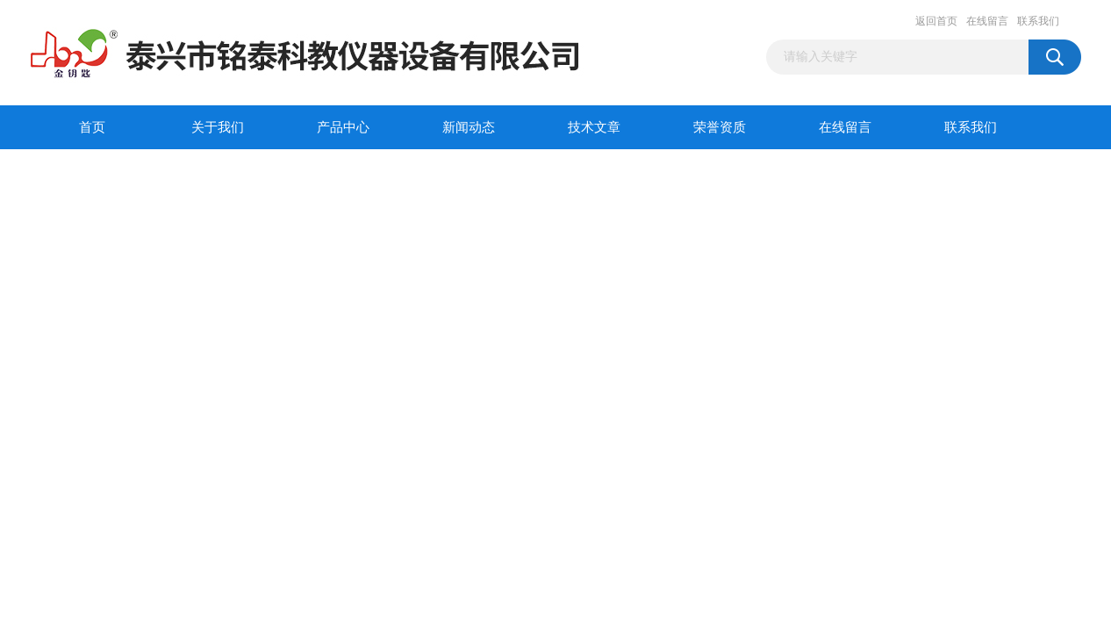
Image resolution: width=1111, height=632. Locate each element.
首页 (92, 127)
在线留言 (987, 21)
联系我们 (1038, 21)
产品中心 (343, 127)
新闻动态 (468, 127)
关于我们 (217, 127)
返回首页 (936, 21)
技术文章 (594, 127)
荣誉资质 (719, 127)
